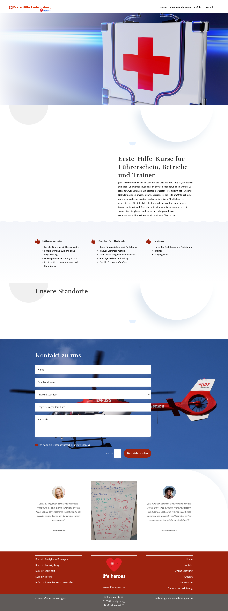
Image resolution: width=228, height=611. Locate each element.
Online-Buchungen (180, 7)
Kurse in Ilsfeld (43, 576)
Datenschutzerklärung (180, 588)
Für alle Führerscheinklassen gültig (61, 247)
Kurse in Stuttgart (45, 570)
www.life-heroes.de (114, 587)
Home (163, 7)
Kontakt (210, 7)
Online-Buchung (184, 570)
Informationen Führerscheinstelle (54, 582)
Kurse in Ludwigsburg (47, 565)
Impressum (186, 582)
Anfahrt (198, 7)
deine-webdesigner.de (180, 598)
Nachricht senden (137, 453)
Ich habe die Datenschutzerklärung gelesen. (62, 445)
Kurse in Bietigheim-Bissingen (51, 559)
